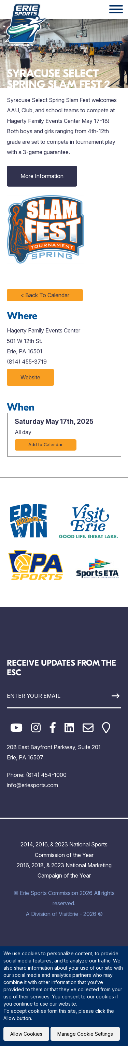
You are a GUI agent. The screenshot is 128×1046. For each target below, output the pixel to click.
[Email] (88, 728)
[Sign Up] (106, 696)
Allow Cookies (26, 1034)
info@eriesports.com (32, 785)
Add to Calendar (45, 444)
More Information (41, 176)
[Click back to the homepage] (25, 24)
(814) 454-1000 (46, 774)
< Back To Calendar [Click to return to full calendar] (44, 295)
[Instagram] (36, 728)
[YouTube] (16, 728)
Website (30, 377)
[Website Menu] (116, 9)
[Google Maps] (106, 728)
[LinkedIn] (69, 728)
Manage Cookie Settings (85, 1034)
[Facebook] (52, 728)
